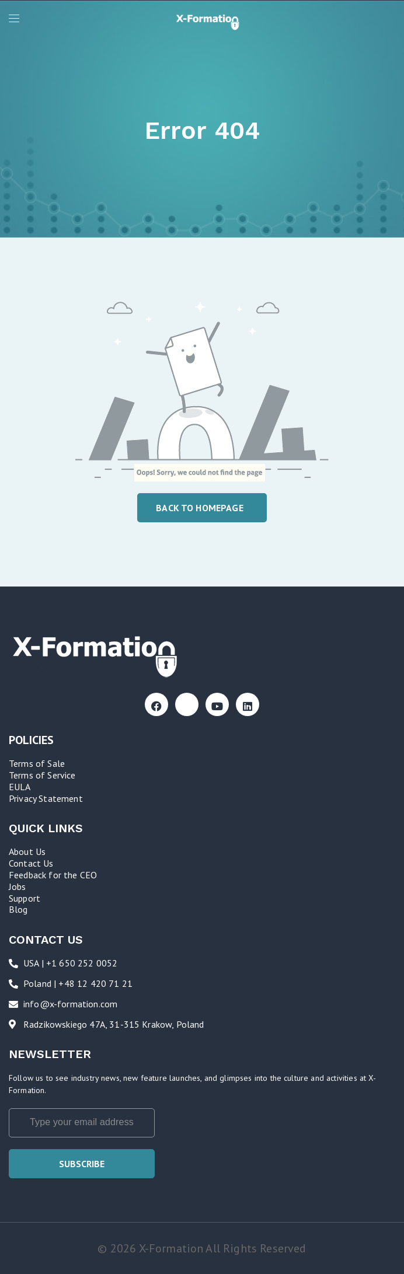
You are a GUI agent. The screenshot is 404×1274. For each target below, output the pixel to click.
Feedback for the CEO (53, 875)
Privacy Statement (46, 798)
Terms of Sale (37, 763)
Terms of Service (42, 775)
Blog (18, 909)
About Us (27, 851)
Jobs (17, 886)
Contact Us (31, 863)
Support (24, 898)
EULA (20, 787)
